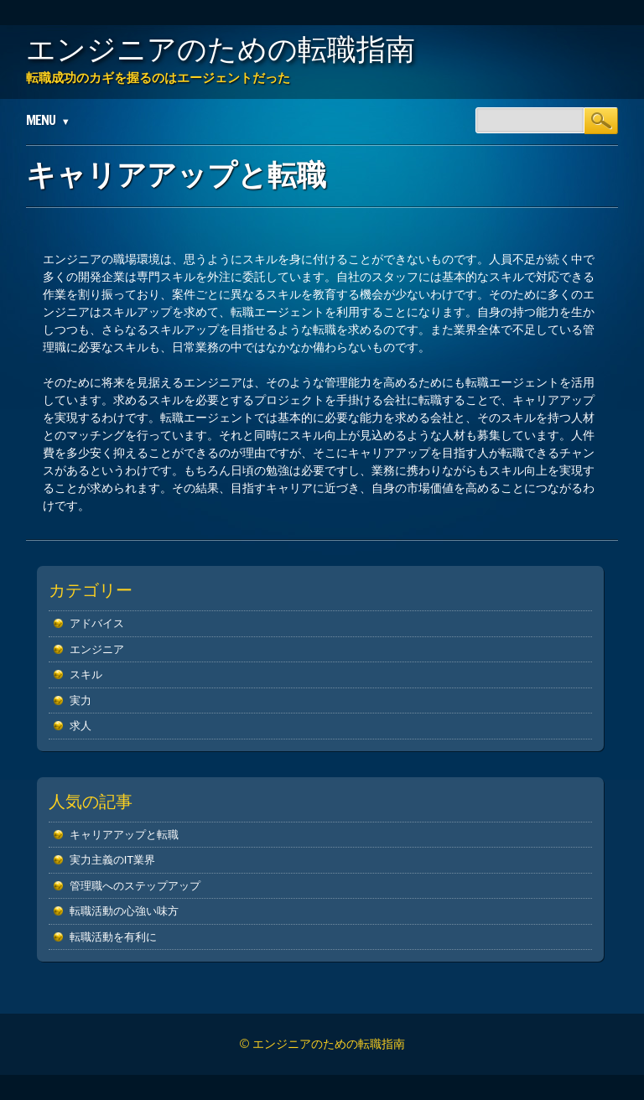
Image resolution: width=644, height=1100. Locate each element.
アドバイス (97, 623)
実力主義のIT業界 (113, 860)
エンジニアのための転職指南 (220, 49)
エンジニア (97, 649)
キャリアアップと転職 (124, 834)
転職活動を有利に (113, 937)
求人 (80, 725)
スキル (86, 674)
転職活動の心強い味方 (124, 911)
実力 (80, 700)
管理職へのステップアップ (135, 885)
